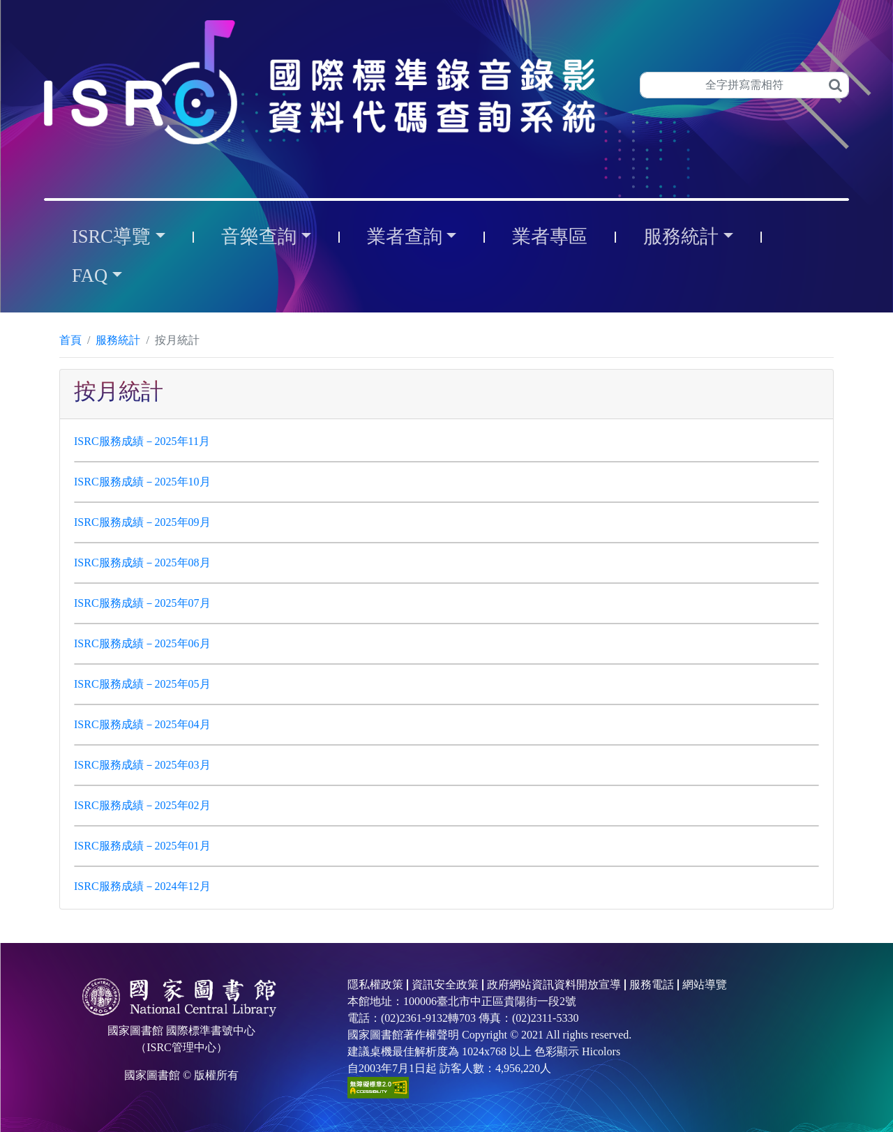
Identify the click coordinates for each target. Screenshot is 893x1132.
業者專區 (549, 236)
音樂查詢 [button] (259, 236)
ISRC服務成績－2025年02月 (142, 805)
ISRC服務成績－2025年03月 (142, 765)
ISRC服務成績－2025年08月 (142, 562)
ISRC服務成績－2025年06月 (142, 643)
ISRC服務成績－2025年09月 (142, 522)
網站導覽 (704, 984)
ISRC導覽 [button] (111, 236)
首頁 (70, 340)
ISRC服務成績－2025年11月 (142, 441)
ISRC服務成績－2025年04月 (142, 724)
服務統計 (118, 340)
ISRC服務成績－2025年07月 (142, 603)
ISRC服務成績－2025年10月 (142, 482)
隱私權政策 (375, 984)
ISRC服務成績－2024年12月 (142, 886)
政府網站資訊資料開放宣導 (554, 984)
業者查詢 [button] (404, 236)
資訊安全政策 (445, 984)
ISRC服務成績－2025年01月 (142, 846)
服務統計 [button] (681, 236)
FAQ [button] (89, 275)
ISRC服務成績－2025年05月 (142, 684)
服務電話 (651, 984)
